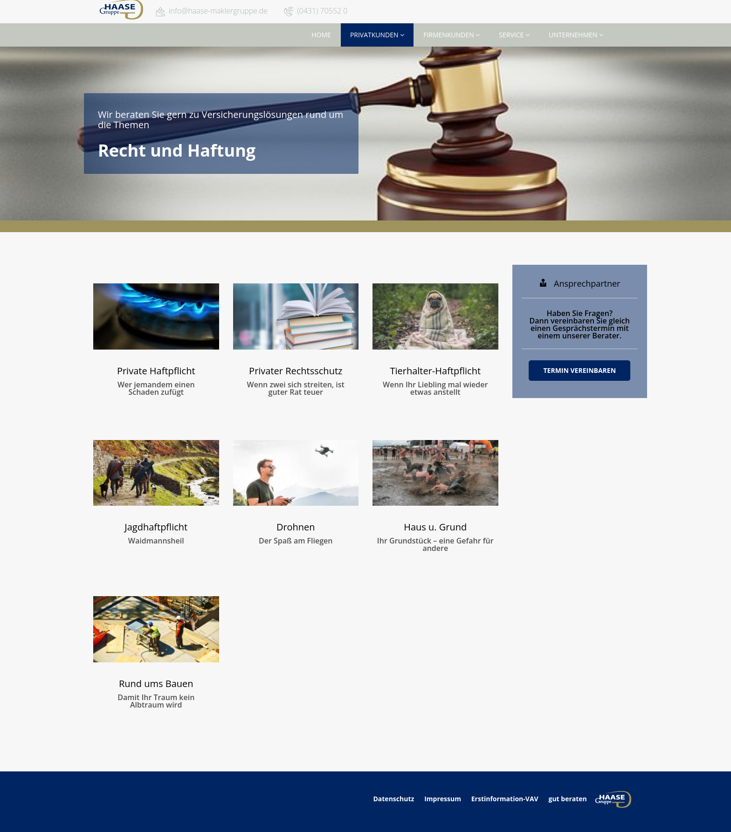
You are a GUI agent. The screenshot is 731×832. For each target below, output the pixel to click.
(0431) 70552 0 (322, 11)
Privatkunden (377, 34)
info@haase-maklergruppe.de (218, 11)
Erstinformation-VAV (504, 798)
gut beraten (567, 798)
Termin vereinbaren (579, 370)
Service (514, 34)
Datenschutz (394, 798)
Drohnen (295, 527)
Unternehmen (576, 34)
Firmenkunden (451, 34)
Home (321, 34)
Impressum (442, 798)
